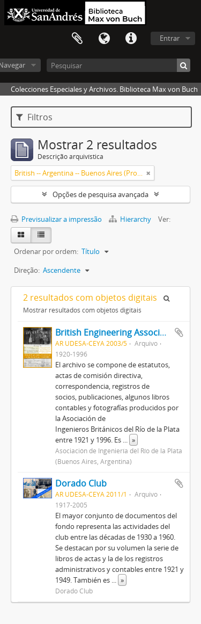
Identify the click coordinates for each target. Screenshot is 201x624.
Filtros (34, 117)
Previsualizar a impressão (56, 219)
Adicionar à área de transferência (179, 332)
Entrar (170, 38)
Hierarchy (131, 219)
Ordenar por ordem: (46, 251)
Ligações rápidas (130, 38)
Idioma (104, 38)
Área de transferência (77, 38)
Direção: (27, 270)
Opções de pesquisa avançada (100, 194)
